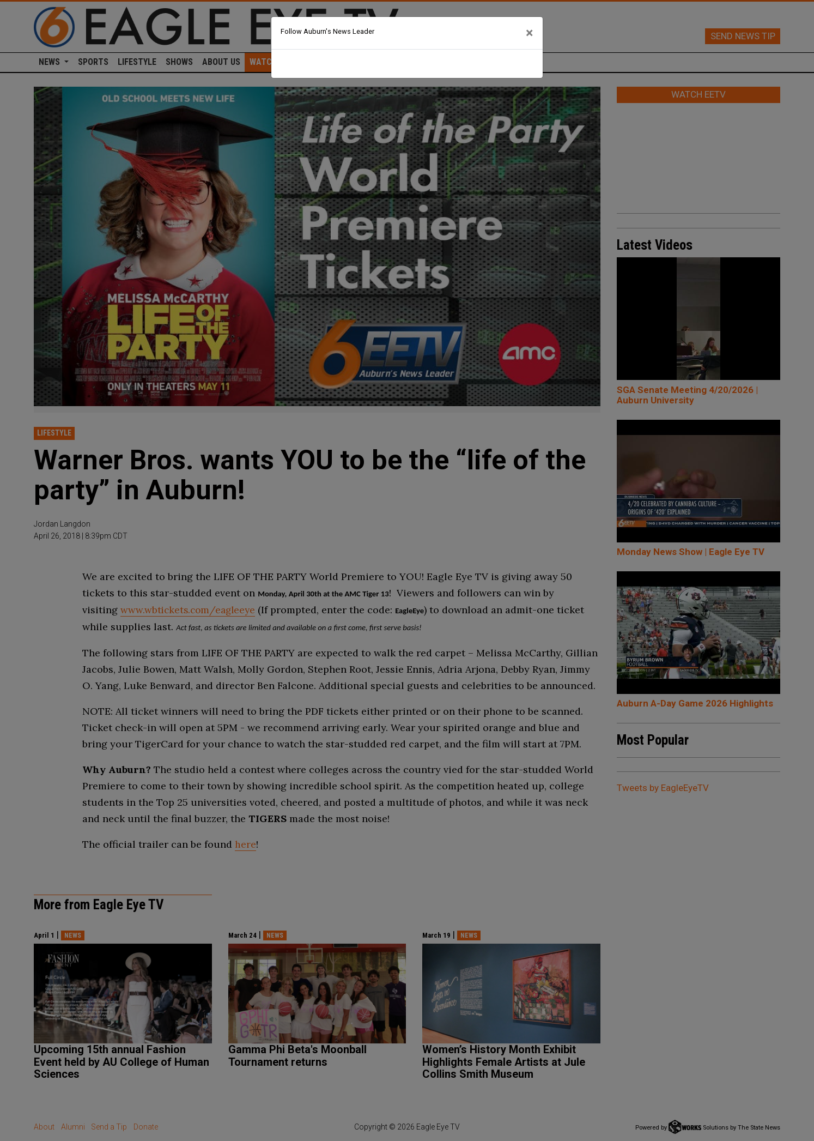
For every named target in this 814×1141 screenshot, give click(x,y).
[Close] (530, 33)
